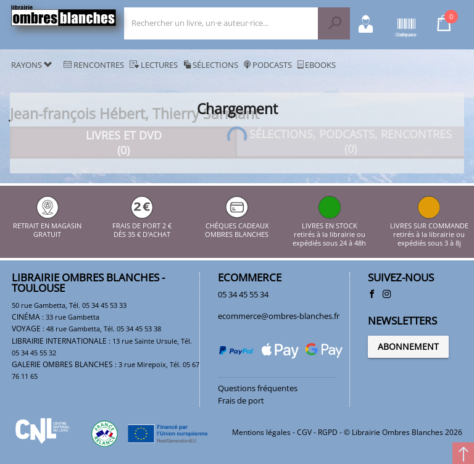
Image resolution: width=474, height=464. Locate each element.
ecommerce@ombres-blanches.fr (278, 315)
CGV (304, 432)
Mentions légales (261, 432)
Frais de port (241, 400)
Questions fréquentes (257, 388)
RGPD (328, 432)
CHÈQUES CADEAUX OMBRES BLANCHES (236, 225)
